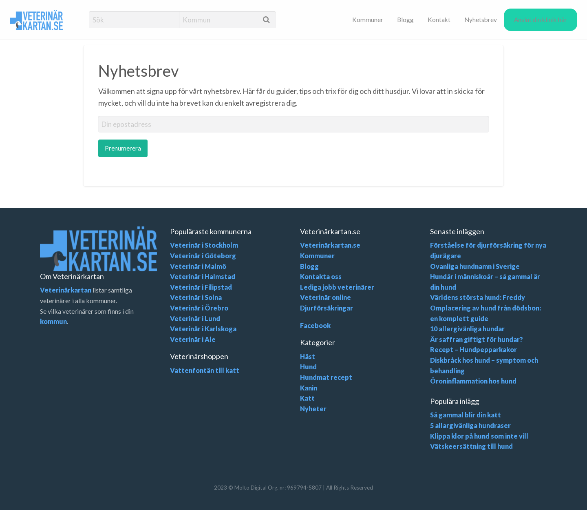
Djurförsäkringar (326, 308)
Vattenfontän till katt (204, 370)
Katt (307, 398)
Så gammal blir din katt (465, 415)
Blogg (405, 19)
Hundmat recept (326, 377)
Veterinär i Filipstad (201, 287)
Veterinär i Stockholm (204, 245)
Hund (308, 366)
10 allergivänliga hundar (467, 329)
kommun (53, 321)
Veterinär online (325, 297)
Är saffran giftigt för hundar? (476, 339)
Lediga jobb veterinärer (337, 287)
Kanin (308, 388)
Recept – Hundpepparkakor (473, 349)
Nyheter (313, 408)
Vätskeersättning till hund (471, 446)
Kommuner (367, 19)
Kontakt (439, 19)
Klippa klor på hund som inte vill (479, 436)
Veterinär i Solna (196, 297)
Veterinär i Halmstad (202, 276)
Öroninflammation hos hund (473, 381)
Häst (307, 356)
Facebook (315, 325)
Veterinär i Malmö (198, 266)
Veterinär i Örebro (199, 308)
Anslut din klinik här (540, 19)
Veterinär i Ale (193, 339)
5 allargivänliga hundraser (470, 425)
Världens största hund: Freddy (477, 297)
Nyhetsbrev (480, 19)
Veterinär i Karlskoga (203, 329)
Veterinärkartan (65, 290)
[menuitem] (367, 20)
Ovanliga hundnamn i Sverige (475, 266)
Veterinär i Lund (195, 318)
